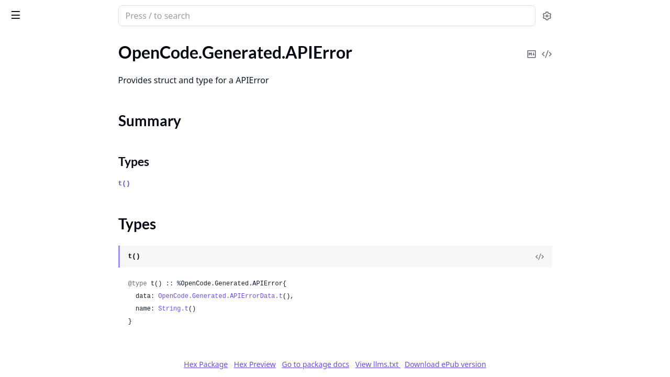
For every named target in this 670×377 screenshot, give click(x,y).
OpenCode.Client (39, 66)
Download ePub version (524, 364)
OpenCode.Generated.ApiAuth (63, 243)
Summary (35, 99)
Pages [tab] (18, 42)
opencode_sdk (40, 10)
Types (28, 111)
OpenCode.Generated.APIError (64, 80)
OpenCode (27, 52)
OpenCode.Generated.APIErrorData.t (299, 296)
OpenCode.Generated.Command (67, 342)
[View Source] (618, 256)
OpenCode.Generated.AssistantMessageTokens (74, 300)
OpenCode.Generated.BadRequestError (74, 328)
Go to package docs (394, 364)
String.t (252, 309)
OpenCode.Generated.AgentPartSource (74, 229)
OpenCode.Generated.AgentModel (71, 173)
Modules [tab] (63, 42)
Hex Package (284, 364)
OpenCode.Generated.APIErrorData (73, 130)
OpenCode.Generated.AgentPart (67, 187)
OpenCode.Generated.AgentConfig (71, 158)
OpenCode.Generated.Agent (59, 144)
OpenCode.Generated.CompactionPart (74, 356)
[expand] (146, 54)
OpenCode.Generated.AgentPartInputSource (74, 215)
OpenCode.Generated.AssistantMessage (74, 257)
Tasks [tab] (115, 42)
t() (203, 183)
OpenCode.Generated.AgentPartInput (74, 201)
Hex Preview (333, 364)
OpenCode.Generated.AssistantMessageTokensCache (74, 314)
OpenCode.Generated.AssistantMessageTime (74, 286)
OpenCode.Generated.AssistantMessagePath (74, 271)
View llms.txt (456, 364)
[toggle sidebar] (143, 14)
